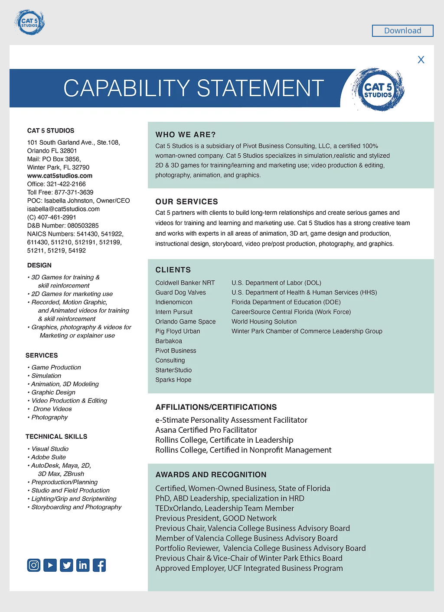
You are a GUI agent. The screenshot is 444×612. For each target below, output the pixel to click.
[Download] (403, 31)
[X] (421, 59)
